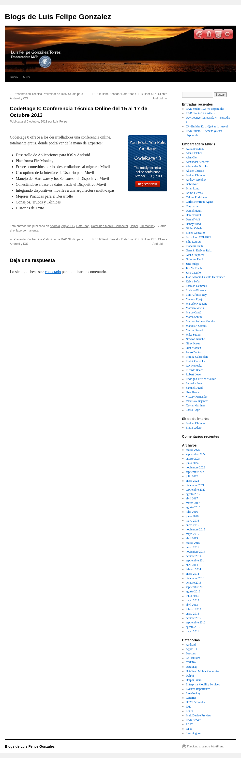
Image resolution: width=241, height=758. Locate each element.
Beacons (191, 653)
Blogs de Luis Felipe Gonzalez (58, 17)
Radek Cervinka (195, 361)
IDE (188, 706)
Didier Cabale (194, 228)
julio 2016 (192, 511)
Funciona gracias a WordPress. (205, 746)
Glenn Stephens (195, 255)
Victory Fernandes (197, 396)
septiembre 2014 (196, 560)
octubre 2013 (193, 582)
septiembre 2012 (196, 622)
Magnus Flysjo (195, 299)
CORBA (191, 662)
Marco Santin (194, 317)
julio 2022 (192, 476)
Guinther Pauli (194, 259)
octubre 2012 (193, 618)
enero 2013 (192, 613)
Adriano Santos (195, 148)
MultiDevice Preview (198, 715)
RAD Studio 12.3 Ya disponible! (205, 108)
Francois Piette (195, 246)
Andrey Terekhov (196, 179)
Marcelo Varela (195, 308)
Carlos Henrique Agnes (199, 201)
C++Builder (193, 658)
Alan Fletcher (194, 153)
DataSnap (82, 226)
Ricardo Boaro (194, 370)
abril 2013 (192, 604)
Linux (189, 711)
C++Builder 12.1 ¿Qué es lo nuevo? (207, 126)
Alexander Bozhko (197, 166)
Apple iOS (68, 226)
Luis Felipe (60, 121)
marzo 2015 (193, 542)
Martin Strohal (194, 330)
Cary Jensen (193, 206)
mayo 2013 (192, 600)
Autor (26, 77)
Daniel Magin (194, 210)
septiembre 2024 (196, 454)
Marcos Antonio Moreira (200, 321)
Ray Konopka (194, 365)
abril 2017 (192, 498)
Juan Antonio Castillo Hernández (205, 277)
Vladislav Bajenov (197, 401)
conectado (53, 272)
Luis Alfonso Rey (196, 294)
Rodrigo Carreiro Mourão (201, 379)
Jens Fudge (192, 263)
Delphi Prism (194, 680)
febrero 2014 (193, 569)
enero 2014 (192, 573)
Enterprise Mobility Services (203, 684)
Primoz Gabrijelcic (197, 356)
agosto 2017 (193, 494)
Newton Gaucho (195, 339)
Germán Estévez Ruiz (199, 250)
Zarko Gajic (193, 410)
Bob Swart (192, 184)
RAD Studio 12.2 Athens (200, 113)
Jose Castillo (193, 272)
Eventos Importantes (198, 689)
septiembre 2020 (196, 489)
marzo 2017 (193, 503)
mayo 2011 (192, 631)
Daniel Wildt (193, 215)
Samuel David (194, 387)
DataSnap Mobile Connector (109, 226)
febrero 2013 (193, 609)
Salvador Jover (195, 383)
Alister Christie (195, 170)
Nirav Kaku (193, 343)
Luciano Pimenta (196, 290)
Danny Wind (193, 224)
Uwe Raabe (193, 392)
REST (189, 724)
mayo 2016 (192, 520)
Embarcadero (194, 427)
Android (55, 226)
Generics (191, 697)
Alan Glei (191, 157)
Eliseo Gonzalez (195, 232)
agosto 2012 (193, 627)
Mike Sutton (193, 334)
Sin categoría (193, 733)
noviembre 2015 (195, 529)
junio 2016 (192, 516)
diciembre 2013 (195, 578)
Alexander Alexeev (197, 162)
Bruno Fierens (194, 193)
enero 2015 (192, 547)
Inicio (14, 77)
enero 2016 (192, 525)
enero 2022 (192, 480)
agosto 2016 (193, 507)
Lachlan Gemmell (196, 286)
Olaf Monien (193, 348)
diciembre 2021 (195, 485)
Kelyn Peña (193, 281)
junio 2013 (192, 596)
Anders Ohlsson (195, 175)
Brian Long (192, 188)
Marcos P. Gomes (196, 325)
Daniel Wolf (193, 219)
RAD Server (193, 720)
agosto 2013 (193, 591)
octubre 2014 (193, 556)
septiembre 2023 (196, 472)
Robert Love (193, 374)
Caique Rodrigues (196, 197)
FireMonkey (147, 226)
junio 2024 (192, 463)
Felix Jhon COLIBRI (198, 237)
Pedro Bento (193, 352)
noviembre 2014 (195, 551)
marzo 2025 (193, 449)
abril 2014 (192, 565)
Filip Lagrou (193, 241)
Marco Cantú (193, 312)
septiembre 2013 (196, 587)
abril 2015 (192, 538)
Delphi (134, 226)
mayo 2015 (192, 534)
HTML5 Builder (195, 702)
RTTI (189, 728)
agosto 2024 (193, 458)
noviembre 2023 (195, 467)
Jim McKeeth (194, 268)
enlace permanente (25, 230)
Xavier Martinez (195, 405)
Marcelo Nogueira (197, 303)
